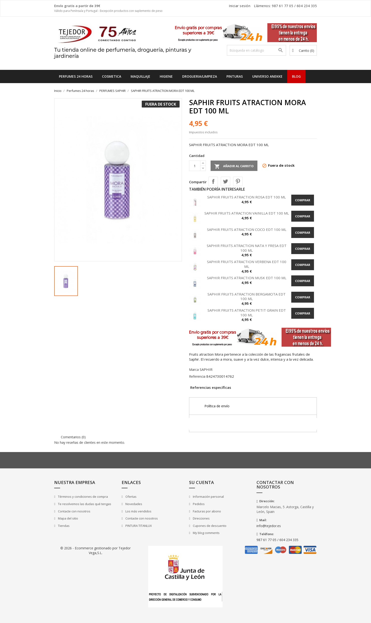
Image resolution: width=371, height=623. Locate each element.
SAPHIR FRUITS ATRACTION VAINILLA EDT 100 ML (246, 213)
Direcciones (201, 518)
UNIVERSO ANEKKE (267, 76)
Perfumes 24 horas (76, 76)
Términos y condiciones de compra (82, 496)
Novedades (133, 504)
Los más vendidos (138, 511)
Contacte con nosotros (73, 511)
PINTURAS (234, 76)
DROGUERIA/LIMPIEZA (199, 76)
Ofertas (131, 496)
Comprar (302, 200)
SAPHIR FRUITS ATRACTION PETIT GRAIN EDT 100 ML (247, 312)
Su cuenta (201, 482)
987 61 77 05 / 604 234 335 (277, 540)
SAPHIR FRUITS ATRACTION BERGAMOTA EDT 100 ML (247, 296)
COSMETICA (111, 76)
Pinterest (238, 181)
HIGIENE (166, 76)
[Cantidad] (194, 166)
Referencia (197, 376)
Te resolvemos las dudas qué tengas (84, 504)
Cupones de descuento (209, 526)
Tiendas (63, 526)
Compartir (213, 181)
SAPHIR (206, 369)
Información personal (208, 496)
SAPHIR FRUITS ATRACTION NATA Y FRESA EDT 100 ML (247, 248)
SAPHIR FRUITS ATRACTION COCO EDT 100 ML (246, 229)
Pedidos (198, 504)
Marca (194, 369)
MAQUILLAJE (140, 76)
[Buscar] (256, 50)
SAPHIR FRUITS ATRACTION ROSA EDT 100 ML (246, 197)
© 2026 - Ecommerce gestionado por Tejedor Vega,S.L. (95, 550)
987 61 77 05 (282, 6)
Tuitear (225, 181)
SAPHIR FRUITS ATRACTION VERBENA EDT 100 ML (246, 264)
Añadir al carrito (234, 166)
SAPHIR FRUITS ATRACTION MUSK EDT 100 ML (246, 277)
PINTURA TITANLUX (138, 526)
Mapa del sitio (67, 518)
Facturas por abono (206, 511)
